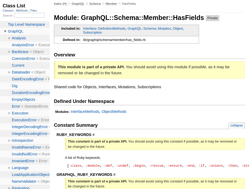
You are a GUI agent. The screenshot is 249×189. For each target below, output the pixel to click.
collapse (237, 125)
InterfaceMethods (85, 111)
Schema (95, 4)
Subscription (92, 32)
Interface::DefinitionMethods (104, 28)
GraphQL (78, 4)
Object (178, 28)
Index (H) (60, 4)
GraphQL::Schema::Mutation (149, 28)
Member (111, 4)
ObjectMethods (113, 111)
